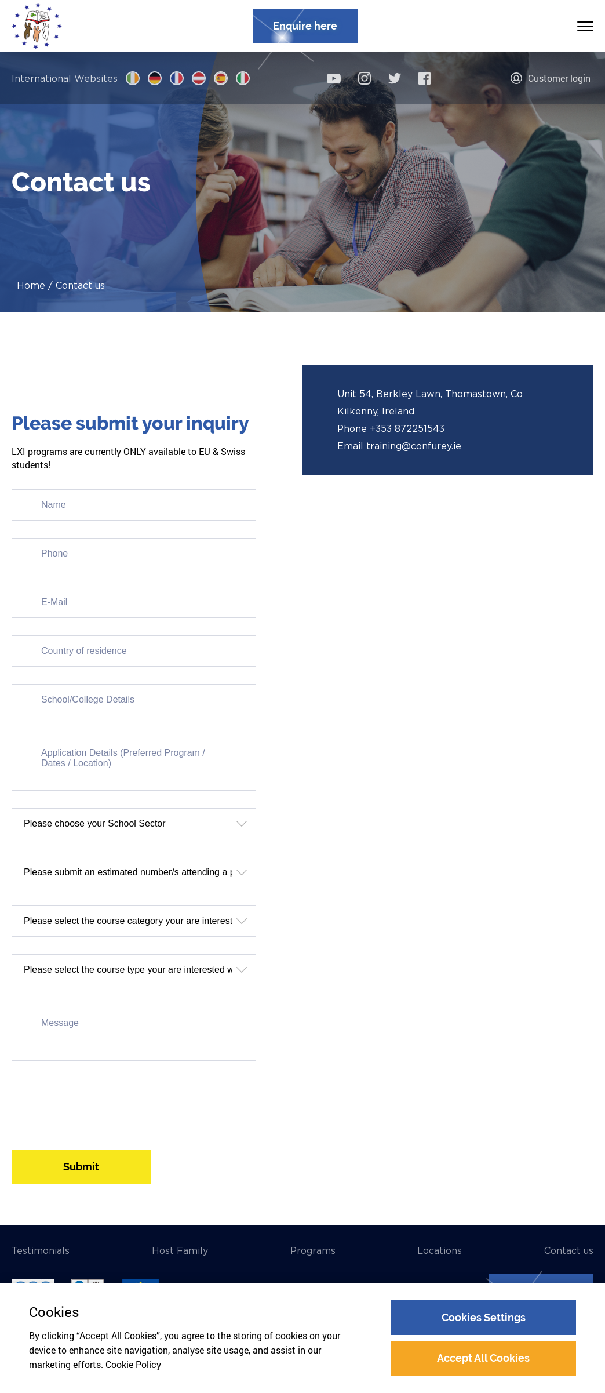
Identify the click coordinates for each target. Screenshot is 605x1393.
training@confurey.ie (413, 446)
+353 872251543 (407, 428)
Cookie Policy (133, 1364)
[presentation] (100, 1100)
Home (31, 285)
